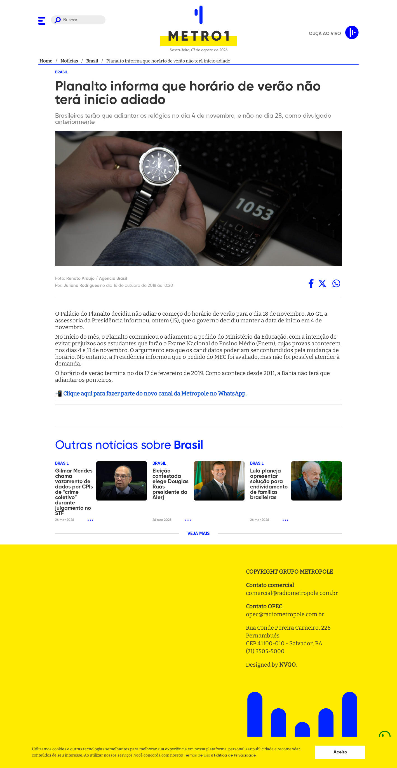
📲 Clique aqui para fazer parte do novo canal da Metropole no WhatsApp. (150, 393)
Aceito (340, 752)
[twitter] (322, 283)
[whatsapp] (336, 283)
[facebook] (311, 283)
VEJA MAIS (198, 534)
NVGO (287, 664)
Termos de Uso (197, 755)
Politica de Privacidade (235, 755)
